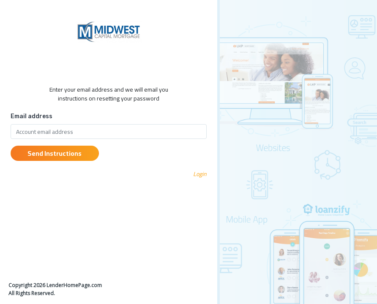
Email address (31, 116)
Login (200, 173)
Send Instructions (54, 153)
